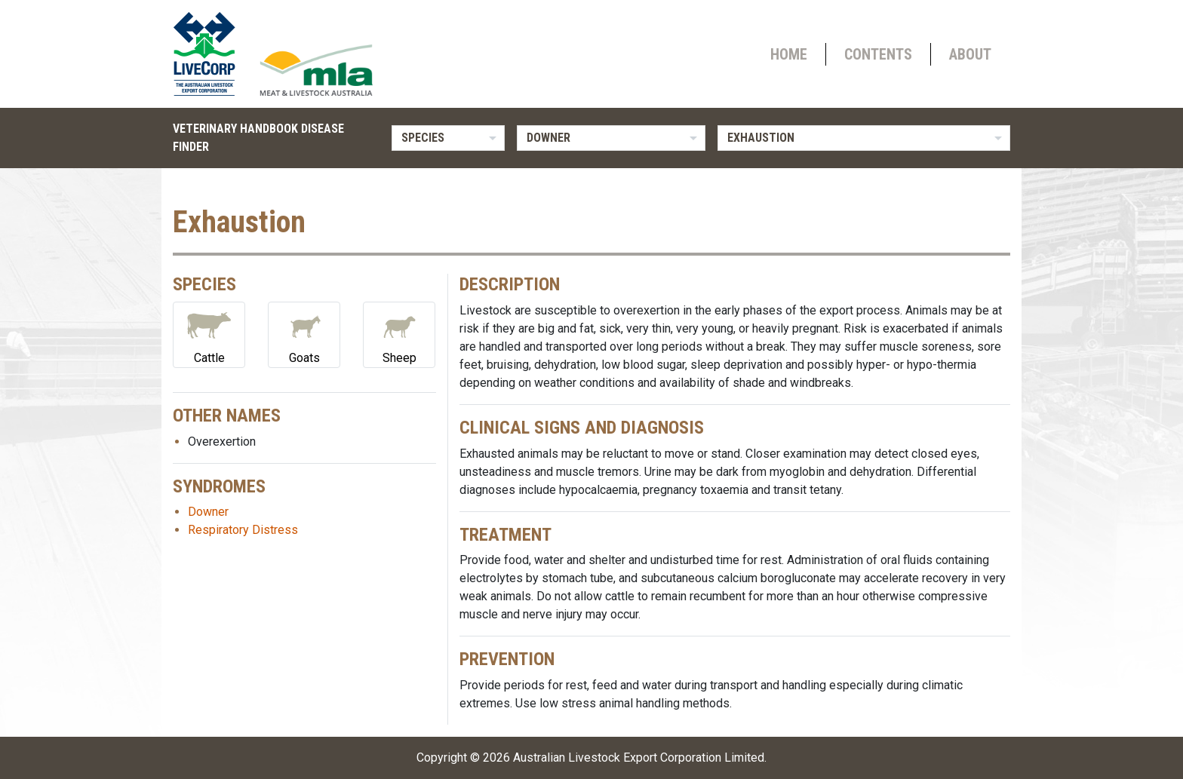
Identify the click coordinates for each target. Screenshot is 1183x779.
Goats (304, 333)
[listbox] (448, 138)
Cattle (209, 333)
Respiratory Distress (243, 530)
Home (788, 54)
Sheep (399, 333)
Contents (878, 54)
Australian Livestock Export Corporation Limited (638, 757)
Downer (208, 512)
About (970, 54)
